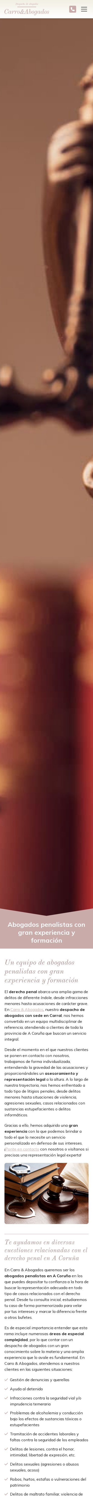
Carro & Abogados (26, 1009)
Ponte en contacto (22, 1149)
